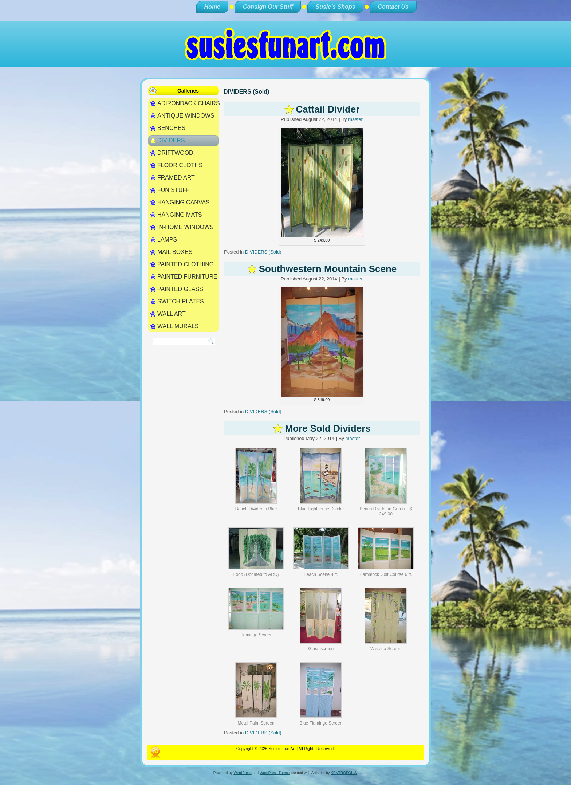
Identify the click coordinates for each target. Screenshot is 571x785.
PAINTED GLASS (180, 289)
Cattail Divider (328, 109)
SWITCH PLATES (180, 301)
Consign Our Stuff (268, 7)
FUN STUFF (173, 190)
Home (212, 7)
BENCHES (171, 128)
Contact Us (393, 7)
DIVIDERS (171, 140)
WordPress (242, 773)
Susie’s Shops (335, 7)
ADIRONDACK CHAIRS (188, 103)
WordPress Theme (275, 773)
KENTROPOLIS (344, 773)
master (355, 119)
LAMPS (167, 239)
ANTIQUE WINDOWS (185, 116)
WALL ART (171, 314)
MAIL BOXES (174, 252)
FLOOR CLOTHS (179, 165)
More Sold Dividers (328, 428)
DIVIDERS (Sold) (263, 252)
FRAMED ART (176, 177)
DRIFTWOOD (175, 153)
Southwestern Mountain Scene (328, 268)
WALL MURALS (178, 326)
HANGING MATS (179, 215)
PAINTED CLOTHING (185, 264)
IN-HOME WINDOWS (185, 227)
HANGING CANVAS (183, 202)
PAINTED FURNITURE (187, 277)
